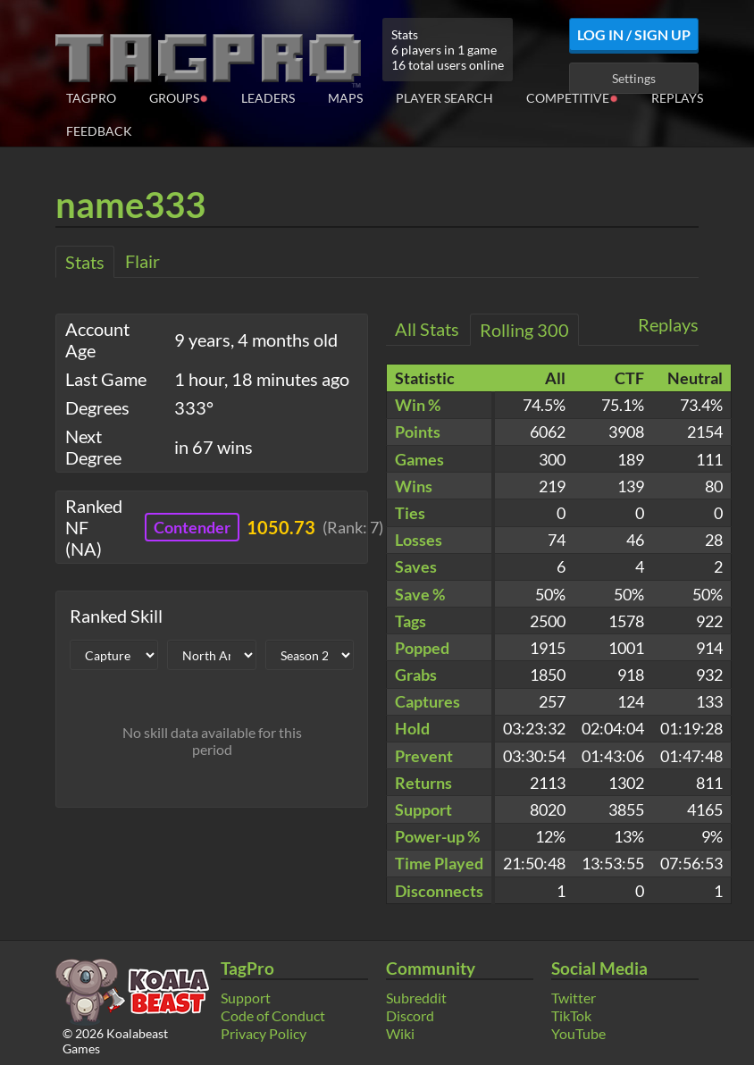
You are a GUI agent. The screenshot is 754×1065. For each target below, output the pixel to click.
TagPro (91, 97)
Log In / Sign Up (634, 34)
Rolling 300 (524, 329)
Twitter (573, 997)
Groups (178, 97)
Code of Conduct (273, 1015)
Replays (677, 97)
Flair (142, 261)
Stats (85, 262)
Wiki (400, 1033)
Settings (634, 78)
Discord (410, 1015)
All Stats (427, 329)
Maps (345, 97)
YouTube (578, 1033)
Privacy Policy (263, 1033)
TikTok (571, 1015)
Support (246, 997)
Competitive (572, 97)
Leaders (268, 97)
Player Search (444, 97)
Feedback (99, 130)
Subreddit (416, 997)
